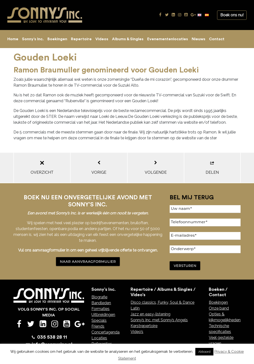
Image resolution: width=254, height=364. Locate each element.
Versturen (185, 265)
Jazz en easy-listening (150, 314)
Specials (99, 320)
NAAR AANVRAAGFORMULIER (88, 261)
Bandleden (101, 303)
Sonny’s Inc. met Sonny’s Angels (159, 320)
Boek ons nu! (231, 15)
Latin (135, 308)
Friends (97, 326)
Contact (216, 39)
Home (12, 39)
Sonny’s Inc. (33, 39)
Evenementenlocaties (167, 39)
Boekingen (57, 39)
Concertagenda (105, 332)
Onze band (219, 308)
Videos (101, 39)
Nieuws (198, 39)
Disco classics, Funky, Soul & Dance (162, 302)
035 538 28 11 (52, 337)
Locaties (99, 338)
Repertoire (81, 39)
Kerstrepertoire (144, 326)
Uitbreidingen (103, 314)
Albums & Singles (128, 39)
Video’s (137, 331)
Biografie (99, 297)
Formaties (100, 308)
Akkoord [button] (204, 352)
